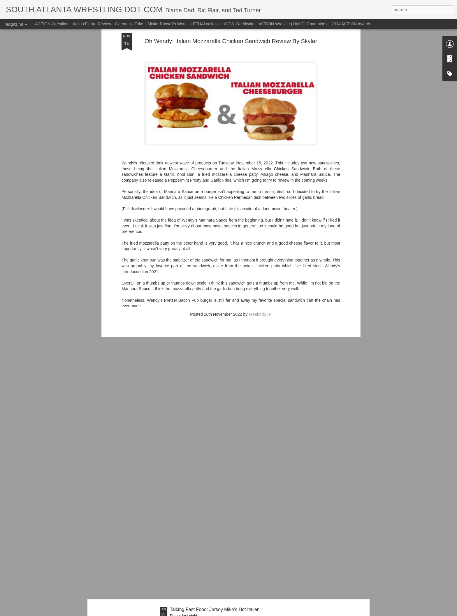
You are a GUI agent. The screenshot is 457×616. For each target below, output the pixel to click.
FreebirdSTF (260, 150)
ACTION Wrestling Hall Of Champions (293, 24)
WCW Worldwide (239, 24)
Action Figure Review (92, 24)
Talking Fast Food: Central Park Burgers (211, 410)
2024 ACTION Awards (351, 24)
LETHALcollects (205, 24)
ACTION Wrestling (51, 24)
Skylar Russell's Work (167, 24)
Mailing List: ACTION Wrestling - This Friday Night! (222, 543)
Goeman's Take (129, 24)
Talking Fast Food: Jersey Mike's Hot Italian (215, 609)
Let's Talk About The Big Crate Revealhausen (216, 477)
